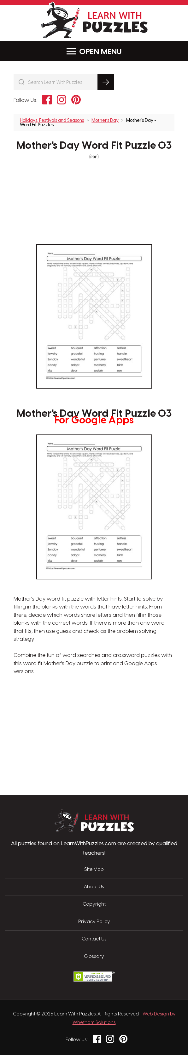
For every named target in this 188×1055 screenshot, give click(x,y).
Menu (94, 51)
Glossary (94, 956)
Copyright (94, 904)
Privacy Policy (94, 921)
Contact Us (94, 939)
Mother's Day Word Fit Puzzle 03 (94, 145)
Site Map (94, 869)
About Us (94, 887)
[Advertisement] (64, 706)
